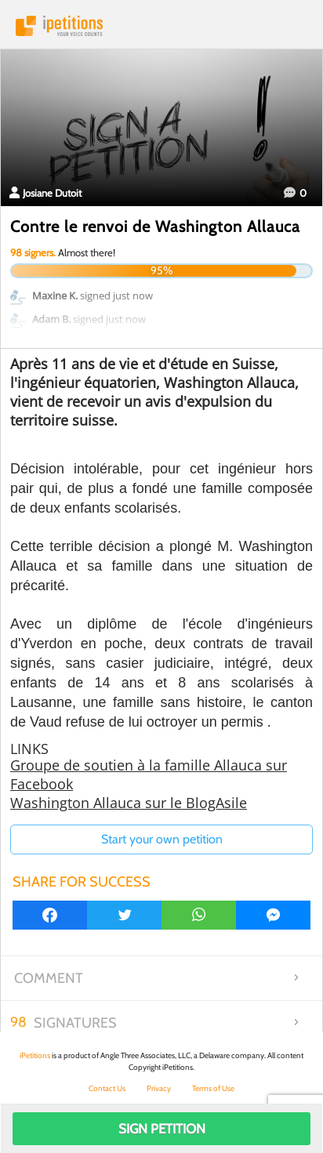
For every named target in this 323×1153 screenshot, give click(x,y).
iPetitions (161, 26)
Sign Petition (161, 1129)
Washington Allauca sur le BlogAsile (128, 802)
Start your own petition (162, 839)
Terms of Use (213, 1088)
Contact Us (107, 1088)
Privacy (159, 1088)
